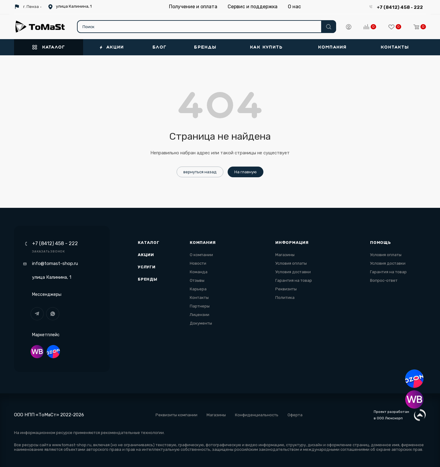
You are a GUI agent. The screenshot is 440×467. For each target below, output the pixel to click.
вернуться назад (200, 172)
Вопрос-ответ (384, 280)
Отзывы (197, 280)
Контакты (199, 297)
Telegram (37, 313)
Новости (198, 263)
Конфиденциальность (256, 415)
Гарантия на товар (293, 280)
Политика (285, 297)
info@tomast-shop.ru (55, 263)
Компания (202, 242)
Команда (198, 272)
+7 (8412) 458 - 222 (400, 7)
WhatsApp (52, 313)
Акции (146, 254)
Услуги (147, 267)
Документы (201, 323)
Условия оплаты (291, 263)
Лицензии (199, 314)
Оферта (295, 415)
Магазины (285, 254)
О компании (201, 254)
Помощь (380, 242)
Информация (292, 242)
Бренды (147, 279)
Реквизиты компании (176, 415)
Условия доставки (293, 272)
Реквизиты (286, 289)
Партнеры (200, 306)
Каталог (149, 242)
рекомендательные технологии (132, 432)
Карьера (198, 289)
